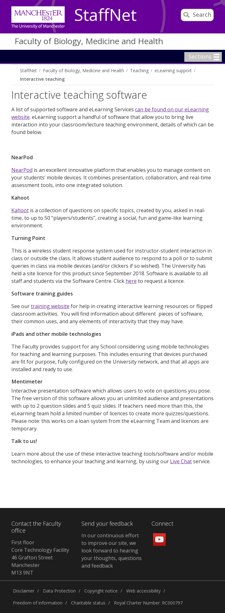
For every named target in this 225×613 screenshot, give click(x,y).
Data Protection (59, 591)
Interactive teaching (42, 79)
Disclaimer (23, 591)
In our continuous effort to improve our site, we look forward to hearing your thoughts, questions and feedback (111, 550)
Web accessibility (143, 591)
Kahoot (20, 210)
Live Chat (181, 461)
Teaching (139, 70)
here (131, 280)
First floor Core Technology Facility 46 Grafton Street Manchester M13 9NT (40, 557)
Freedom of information (37, 603)
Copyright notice (101, 591)
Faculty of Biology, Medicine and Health (89, 41)
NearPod (22, 169)
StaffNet (105, 15)
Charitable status (88, 603)
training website (50, 306)
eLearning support (173, 70)
